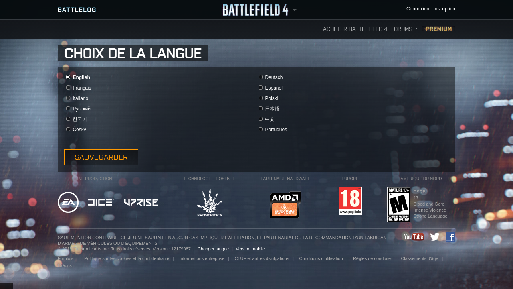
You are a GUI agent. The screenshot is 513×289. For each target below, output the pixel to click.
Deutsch (274, 77)
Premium (438, 29)
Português (276, 129)
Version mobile (250, 248)
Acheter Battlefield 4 (355, 29)
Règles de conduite (372, 258)
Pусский (82, 109)
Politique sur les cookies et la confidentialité (126, 258)
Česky (79, 129)
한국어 (80, 119)
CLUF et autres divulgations (261, 258)
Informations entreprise (202, 258)
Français (82, 88)
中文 (270, 119)
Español (273, 88)
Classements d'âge (419, 258)
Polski (271, 98)
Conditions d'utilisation (321, 258)
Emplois (66, 258)
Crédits (65, 265)
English (81, 77)
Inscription (444, 9)
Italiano (80, 98)
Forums (404, 29)
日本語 (272, 109)
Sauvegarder (101, 157)
